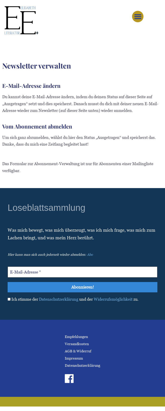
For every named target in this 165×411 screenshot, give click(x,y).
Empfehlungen (76, 337)
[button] (137, 16)
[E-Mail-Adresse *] (82, 272)
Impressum (74, 358)
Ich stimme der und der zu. (73, 299)
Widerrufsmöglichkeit (113, 299)
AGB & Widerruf (78, 351)
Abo (90, 254)
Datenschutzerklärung (58, 299)
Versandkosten (77, 344)
